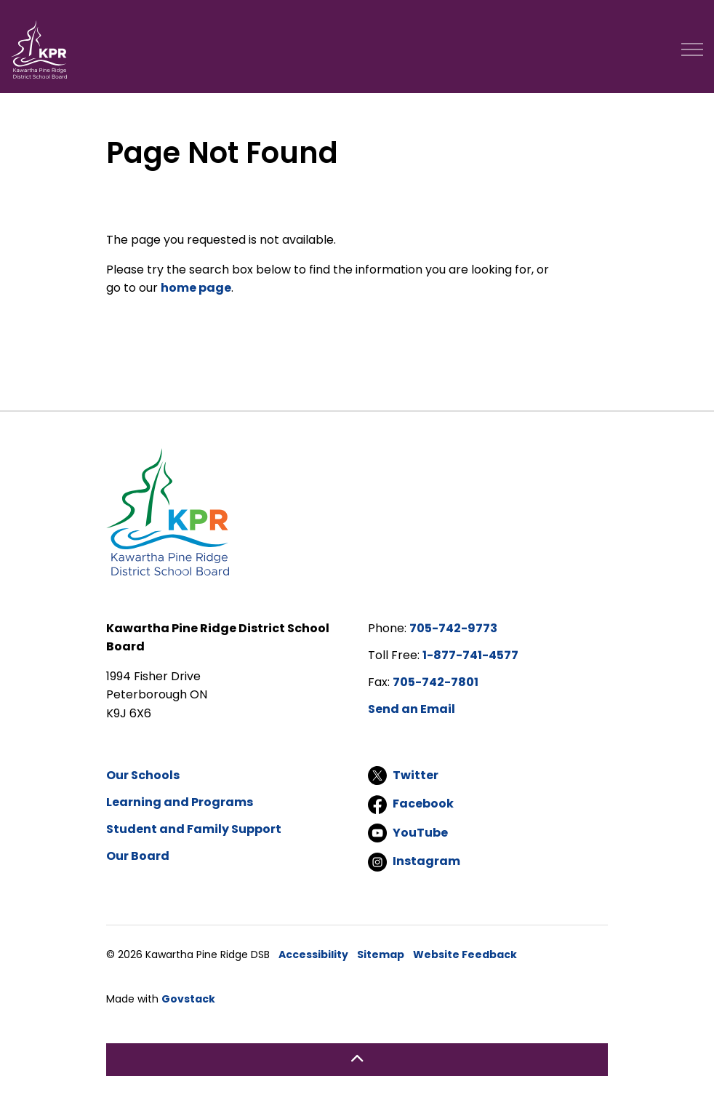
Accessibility (313, 954)
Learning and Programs (179, 802)
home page (196, 287)
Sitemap (380, 954)
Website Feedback (465, 954)
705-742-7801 (435, 682)
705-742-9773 (453, 628)
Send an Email (411, 709)
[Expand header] (692, 49)
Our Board (137, 856)
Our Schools (143, 775)
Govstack (188, 999)
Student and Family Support (193, 829)
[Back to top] (357, 1059)
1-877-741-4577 (470, 655)
